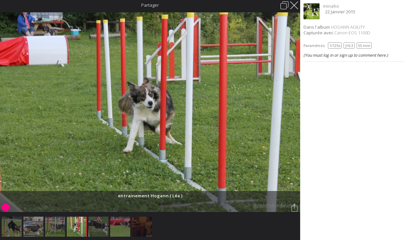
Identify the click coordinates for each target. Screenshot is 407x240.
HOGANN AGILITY (348, 27)
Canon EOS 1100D (352, 33)
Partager (150, 5)
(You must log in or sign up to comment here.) (345, 55)
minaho (331, 6)
